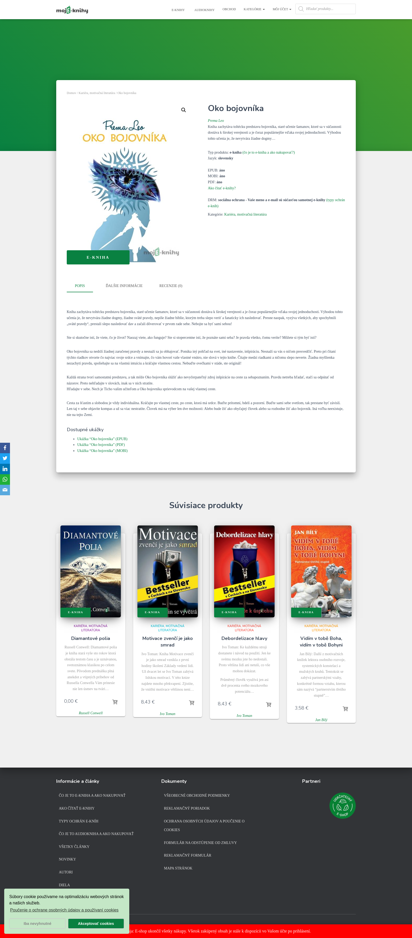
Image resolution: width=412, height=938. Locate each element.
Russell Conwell (91, 712)
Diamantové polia (90, 637)
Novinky (67, 859)
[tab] (84, 286)
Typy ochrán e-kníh (78, 821)
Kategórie (254, 9)
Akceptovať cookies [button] (96, 923)
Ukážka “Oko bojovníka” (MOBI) (102, 450)
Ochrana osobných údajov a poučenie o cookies (204, 825)
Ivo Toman (167, 713)
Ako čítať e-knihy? (222, 188)
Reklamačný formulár (187, 855)
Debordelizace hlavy (244, 637)
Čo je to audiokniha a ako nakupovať (96, 834)
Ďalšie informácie (124, 286)
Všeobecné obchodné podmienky (197, 796)
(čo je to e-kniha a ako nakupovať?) (269, 152)
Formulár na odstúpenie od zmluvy (200, 843)
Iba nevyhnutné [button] (38, 923)
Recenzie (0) (170, 286)
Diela (64, 885)
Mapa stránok (178, 868)
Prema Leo (216, 121)
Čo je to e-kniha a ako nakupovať (92, 796)
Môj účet (282, 9)
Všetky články (74, 846)
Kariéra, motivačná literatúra (97, 93)
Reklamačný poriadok (187, 808)
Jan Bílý (321, 719)
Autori (66, 872)
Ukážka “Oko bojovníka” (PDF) (101, 444)
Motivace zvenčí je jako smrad (167, 640)
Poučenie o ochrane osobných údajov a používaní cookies (64, 910)
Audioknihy (204, 10)
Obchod (229, 9)
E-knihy (178, 10)
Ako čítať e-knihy (77, 808)
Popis (80, 286)
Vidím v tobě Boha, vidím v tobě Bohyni (321, 640)
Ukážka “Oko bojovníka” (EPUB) (102, 438)
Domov (71, 93)
